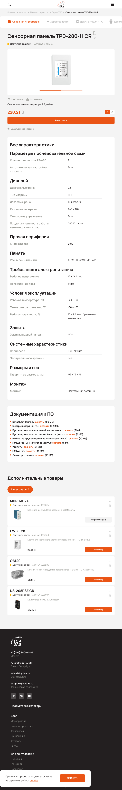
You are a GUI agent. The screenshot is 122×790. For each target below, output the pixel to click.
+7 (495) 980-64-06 (22, 652)
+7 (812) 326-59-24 (21, 662)
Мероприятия (18, 721)
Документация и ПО (91, 21)
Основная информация (26, 21)
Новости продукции (22, 726)
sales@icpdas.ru (20, 673)
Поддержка (17, 769)
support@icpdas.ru (22, 683)
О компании (17, 759)
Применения (18, 735)
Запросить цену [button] (98, 519)
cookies (34, 780)
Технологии (17, 731)
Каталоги (16, 741)
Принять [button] (72, 778)
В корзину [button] (61, 120)
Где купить (16, 763)
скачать (39, 421)
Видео (14, 745)
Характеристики (59, 21)
